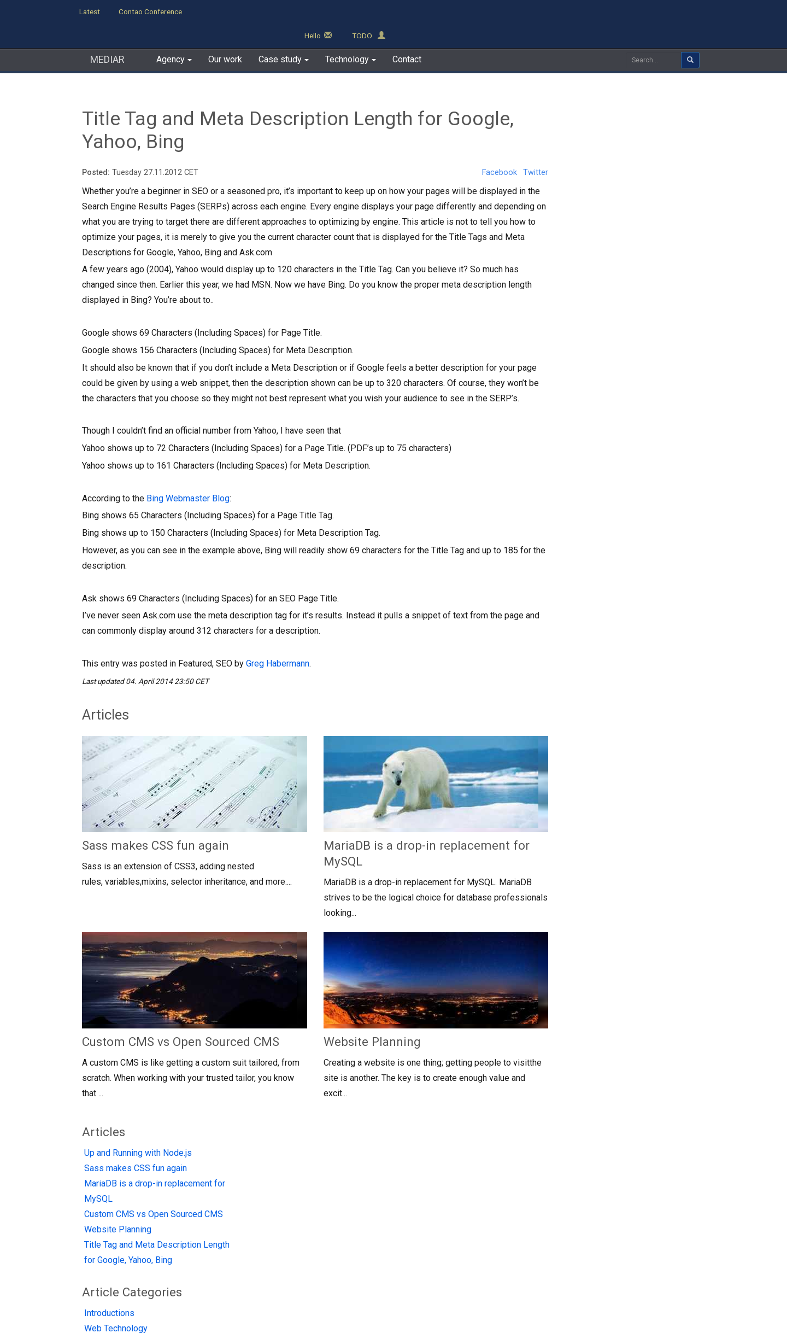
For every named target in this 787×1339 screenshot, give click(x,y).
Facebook (496, 148)
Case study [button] (284, 35)
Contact (100, 1244)
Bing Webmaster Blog (188, 474)
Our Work (103, 1207)
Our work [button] (225, 35)
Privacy (306, 1284)
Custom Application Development (409, 1219)
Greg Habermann (277, 639)
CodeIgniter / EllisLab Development (413, 1203)
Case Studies (109, 1225)
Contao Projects (230, 1207)
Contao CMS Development (395, 1187)
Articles (583, 84)
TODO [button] (688, 11)
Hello (637, 11)
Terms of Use (367, 1284)
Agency (98, 1188)
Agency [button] (174, 35)
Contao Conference (150, 11)
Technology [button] (350, 35)
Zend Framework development (404, 1236)
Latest (89, 11)
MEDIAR (107, 35)
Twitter (532, 148)
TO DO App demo (226, 1188)
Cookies (427, 1284)
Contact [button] (406, 35)
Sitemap (477, 1284)
